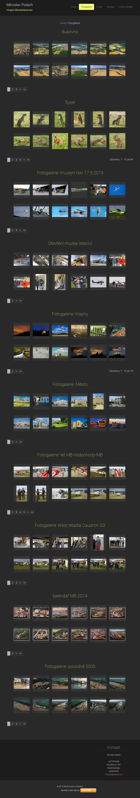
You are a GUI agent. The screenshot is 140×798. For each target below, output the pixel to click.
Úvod (63, 23)
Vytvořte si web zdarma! (70, 790)
